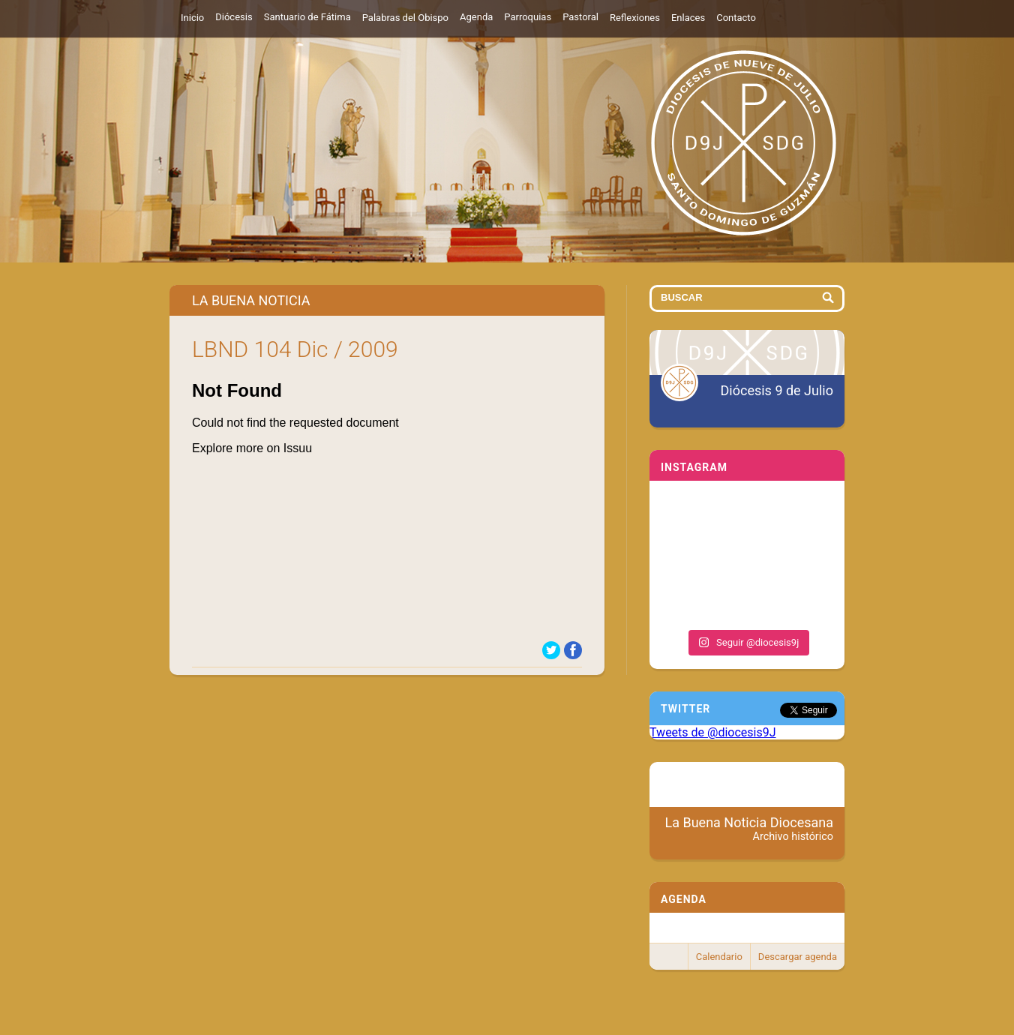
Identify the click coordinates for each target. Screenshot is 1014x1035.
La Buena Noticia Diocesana (749, 828)
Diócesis (233, 16)
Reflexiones (635, 17)
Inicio (192, 17)
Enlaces (688, 17)
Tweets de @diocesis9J (713, 732)
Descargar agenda (797, 956)
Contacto (736, 17)
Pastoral (580, 16)
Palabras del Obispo (405, 17)
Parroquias (527, 16)
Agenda (476, 16)
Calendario (719, 956)
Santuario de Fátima (307, 16)
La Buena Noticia (251, 300)
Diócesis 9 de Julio (777, 390)
